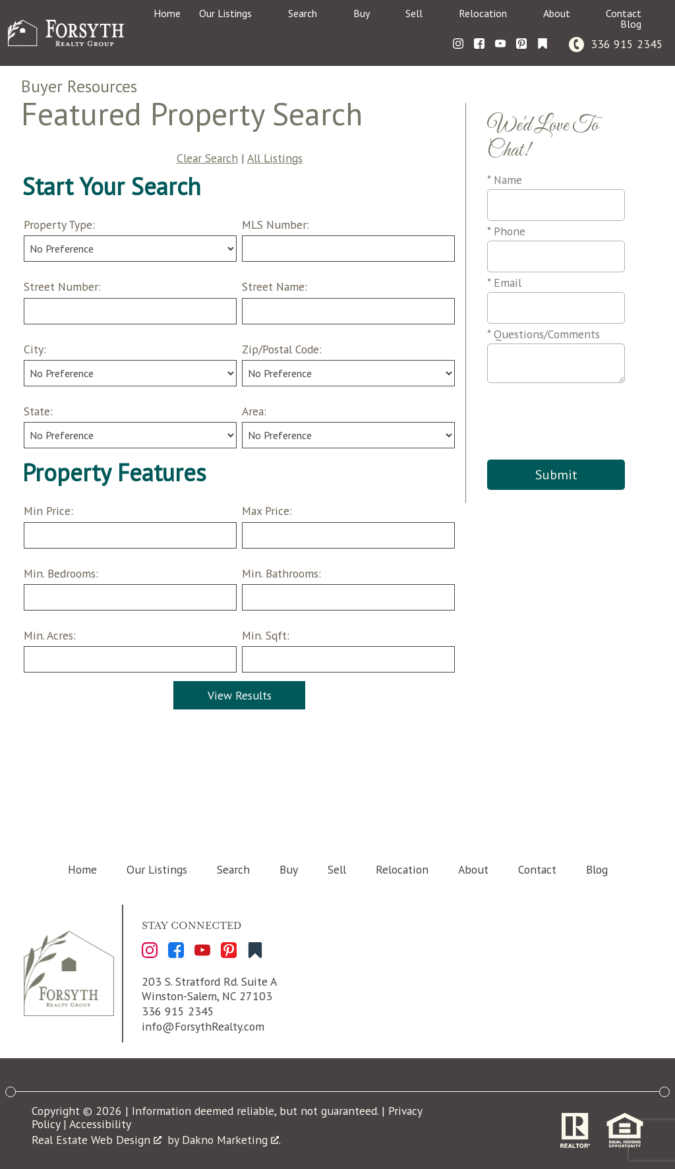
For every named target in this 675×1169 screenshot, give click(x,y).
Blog (597, 869)
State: (38, 411)
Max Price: (267, 510)
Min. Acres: (50, 635)
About (473, 869)
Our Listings (157, 869)
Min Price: (48, 510)
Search (233, 869)
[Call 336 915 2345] (616, 43)
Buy (288, 869)
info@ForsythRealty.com (203, 1026)
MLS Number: (275, 224)
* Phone (506, 231)
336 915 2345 (178, 1011)
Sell (337, 869)
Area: (254, 411)
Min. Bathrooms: (281, 573)
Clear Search (207, 157)
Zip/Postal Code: (282, 349)
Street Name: (274, 286)
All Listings (275, 157)
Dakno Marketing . (231, 1139)
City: (35, 349)
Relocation (402, 869)
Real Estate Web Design (96, 1139)
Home (167, 13)
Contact (537, 869)
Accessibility (100, 1123)
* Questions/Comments (543, 334)
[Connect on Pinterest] (521, 43)
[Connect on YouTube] (500, 43)
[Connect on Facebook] (479, 43)
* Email (504, 282)
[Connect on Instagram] (458, 43)
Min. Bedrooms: (61, 573)
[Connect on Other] (542, 43)
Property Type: (59, 224)
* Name (504, 179)
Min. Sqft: (265, 635)
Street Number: (62, 286)
